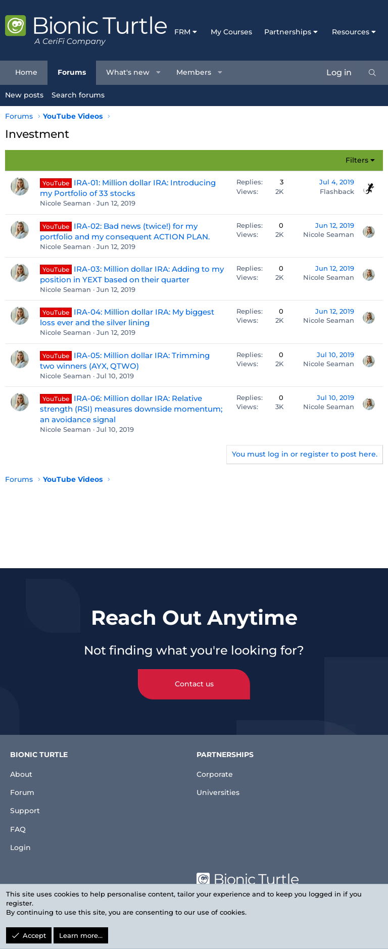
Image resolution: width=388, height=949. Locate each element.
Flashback (337, 191)
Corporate (217, 765)
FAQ (18, 826)
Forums (72, 72)
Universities (221, 785)
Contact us (194, 675)
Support (27, 806)
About (23, 765)
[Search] (372, 73)
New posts (24, 94)
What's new (128, 72)
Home (26, 72)
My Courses (231, 31)
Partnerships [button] (287, 31)
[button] (158, 73)
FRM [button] (182, 31)
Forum (24, 785)
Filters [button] (357, 160)
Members (193, 72)
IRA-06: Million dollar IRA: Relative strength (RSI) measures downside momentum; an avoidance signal (131, 408)
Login (21, 846)
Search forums (78, 94)
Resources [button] (350, 31)
